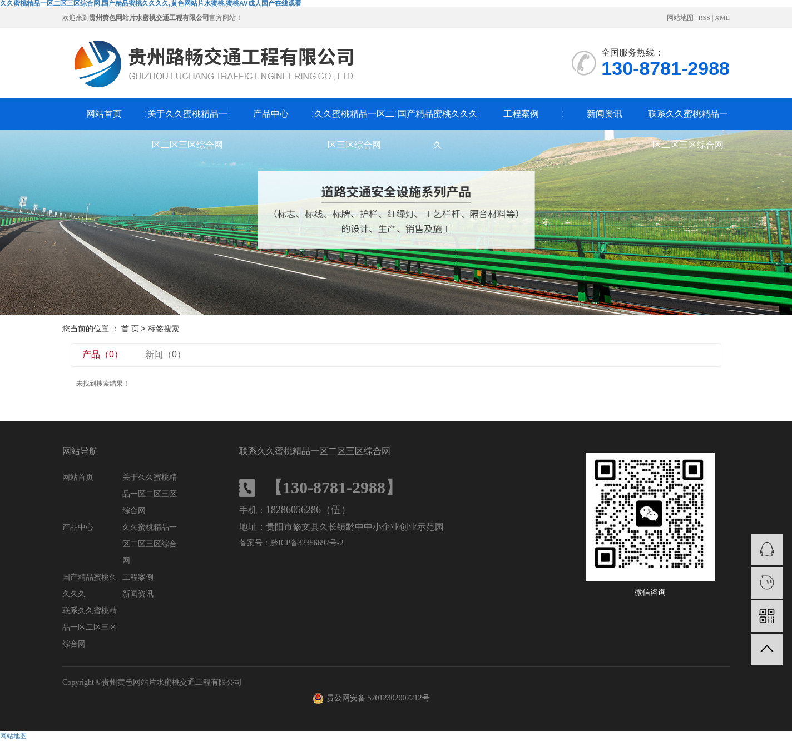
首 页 (130, 328)
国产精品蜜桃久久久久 (438, 119)
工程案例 (521, 113)
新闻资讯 (604, 113)
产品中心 (271, 113)
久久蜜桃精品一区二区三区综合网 (354, 119)
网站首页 (104, 113)
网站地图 (680, 18)
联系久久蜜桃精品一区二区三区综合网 (688, 119)
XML (722, 18)
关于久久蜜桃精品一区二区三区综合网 (187, 119)
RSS (704, 18)
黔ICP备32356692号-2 (306, 543)
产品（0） (102, 354)
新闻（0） (165, 354)
